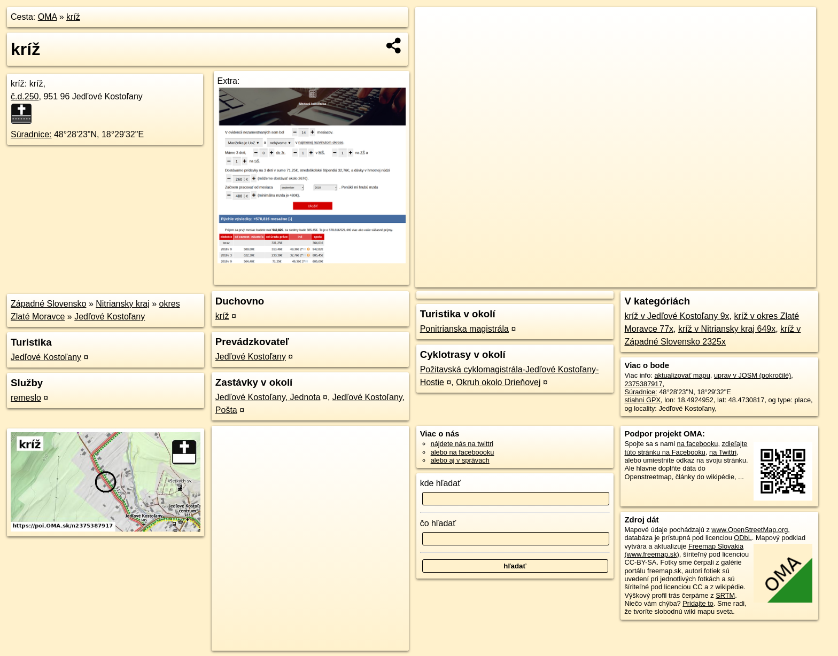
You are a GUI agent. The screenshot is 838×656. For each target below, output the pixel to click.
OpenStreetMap (632, 279)
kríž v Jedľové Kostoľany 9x (676, 316)
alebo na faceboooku (462, 452)
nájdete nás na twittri (462, 444)
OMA (47, 16)
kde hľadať (440, 483)
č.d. (25, 96)
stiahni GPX (642, 400)
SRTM (725, 595)
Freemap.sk (686, 279)
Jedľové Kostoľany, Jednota (268, 397)
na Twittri (722, 452)
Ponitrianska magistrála (464, 328)
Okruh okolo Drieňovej (498, 382)
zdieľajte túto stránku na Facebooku (685, 448)
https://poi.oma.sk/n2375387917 (768, 279)
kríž (73, 16)
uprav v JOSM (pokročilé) (752, 375)
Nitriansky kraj (122, 303)
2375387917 (643, 384)
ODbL (742, 538)
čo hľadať (438, 523)
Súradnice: (31, 134)
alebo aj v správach (460, 460)
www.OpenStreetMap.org (749, 530)
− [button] (433, 42)
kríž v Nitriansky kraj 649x (726, 328)
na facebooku (697, 444)
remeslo (26, 397)
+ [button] (433, 25)
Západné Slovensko (48, 303)
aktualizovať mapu (682, 375)
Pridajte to (697, 603)
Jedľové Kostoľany (109, 316)
